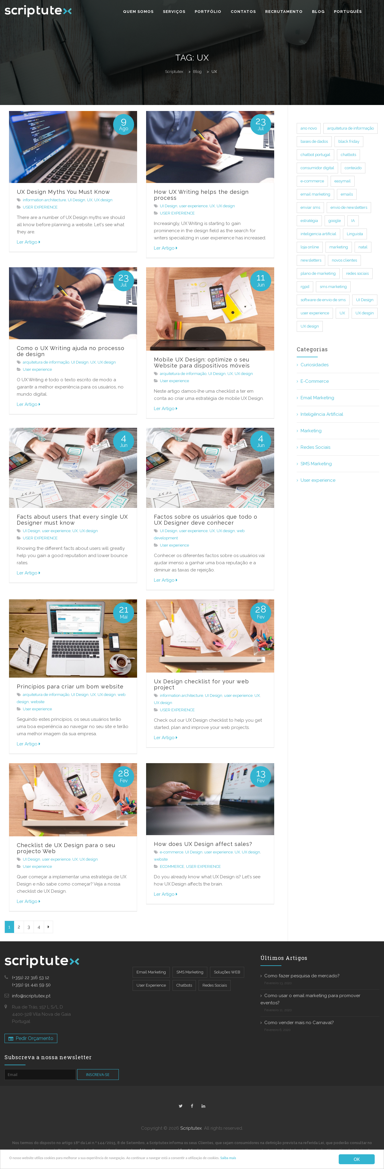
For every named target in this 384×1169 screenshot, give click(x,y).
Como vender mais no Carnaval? (299, 1022)
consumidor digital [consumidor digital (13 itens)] (317, 168)
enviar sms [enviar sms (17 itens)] (310, 207)
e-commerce (171, 852)
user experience (193, 206)
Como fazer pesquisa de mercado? (302, 976)
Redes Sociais (315, 447)
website (37, 702)
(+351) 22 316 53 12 (30, 977)
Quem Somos (138, 11)
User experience (37, 369)
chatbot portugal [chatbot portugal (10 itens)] (315, 154)
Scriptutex (191, 1128)
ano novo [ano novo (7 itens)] (309, 128)
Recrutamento (284, 11)
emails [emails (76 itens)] (347, 194)
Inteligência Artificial (322, 414)
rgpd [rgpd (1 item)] (305, 286)
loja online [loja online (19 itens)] (310, 247)
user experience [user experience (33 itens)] (315, 313)
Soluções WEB (227, 972)
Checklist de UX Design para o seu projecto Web (66, 848)
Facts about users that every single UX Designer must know (72, 520)
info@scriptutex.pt (31, 996)
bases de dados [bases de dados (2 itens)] (314, 141)
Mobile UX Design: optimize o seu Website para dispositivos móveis (202, 362)
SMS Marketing (316, 463)
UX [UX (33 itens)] (342, 313)
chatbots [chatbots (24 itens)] (348, 154)
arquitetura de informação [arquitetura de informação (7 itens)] (350, 128)
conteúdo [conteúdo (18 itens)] (353, 168)
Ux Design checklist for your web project (201, 684)
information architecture (44, 200)
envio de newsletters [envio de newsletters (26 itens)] (349, 207)
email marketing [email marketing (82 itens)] (315, 194)
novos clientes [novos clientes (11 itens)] (344, 260)
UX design (103, 200)
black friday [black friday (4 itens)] (348, 141)
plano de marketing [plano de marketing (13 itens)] (318, 273)
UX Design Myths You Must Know (63, 192)
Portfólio (208, 11)
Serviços (174, 11)
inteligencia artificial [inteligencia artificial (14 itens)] (318, 234)
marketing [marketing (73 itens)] (338, 247)
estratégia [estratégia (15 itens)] (309, 220)
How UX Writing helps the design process (201, 195)
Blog (318, 11)
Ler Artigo (28, 242)
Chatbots (184, 985)
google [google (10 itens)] (334, 220)
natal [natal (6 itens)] (363, 247)
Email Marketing (317, 397)
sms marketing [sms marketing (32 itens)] (333, 286)
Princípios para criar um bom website (70, 686)
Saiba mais (315, 1159)
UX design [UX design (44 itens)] (310, 326)
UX (89, 200)
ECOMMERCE (172, 866)
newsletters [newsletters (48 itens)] (311, 260)
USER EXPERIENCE (40, 207)
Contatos (243, 11)
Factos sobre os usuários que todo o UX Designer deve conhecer (205, 520)
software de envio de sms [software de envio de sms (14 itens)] (323, 300)
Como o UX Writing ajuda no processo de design (70, 351)
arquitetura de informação (46, 362)
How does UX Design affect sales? (203, 844)
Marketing (311, 430)
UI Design (76, 200)
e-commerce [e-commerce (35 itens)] (312, 181)
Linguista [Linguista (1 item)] (355, 234)
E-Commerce (315, 381)
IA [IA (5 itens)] (353, 220)
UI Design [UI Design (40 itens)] (365, 300)
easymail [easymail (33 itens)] (342, 181)
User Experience (151, 985)
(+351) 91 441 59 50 (31, 985)
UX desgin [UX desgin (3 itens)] (365, 313)
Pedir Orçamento (30, 1038)
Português (348, 11)
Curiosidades (314, 364)
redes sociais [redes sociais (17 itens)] (357, 273)
